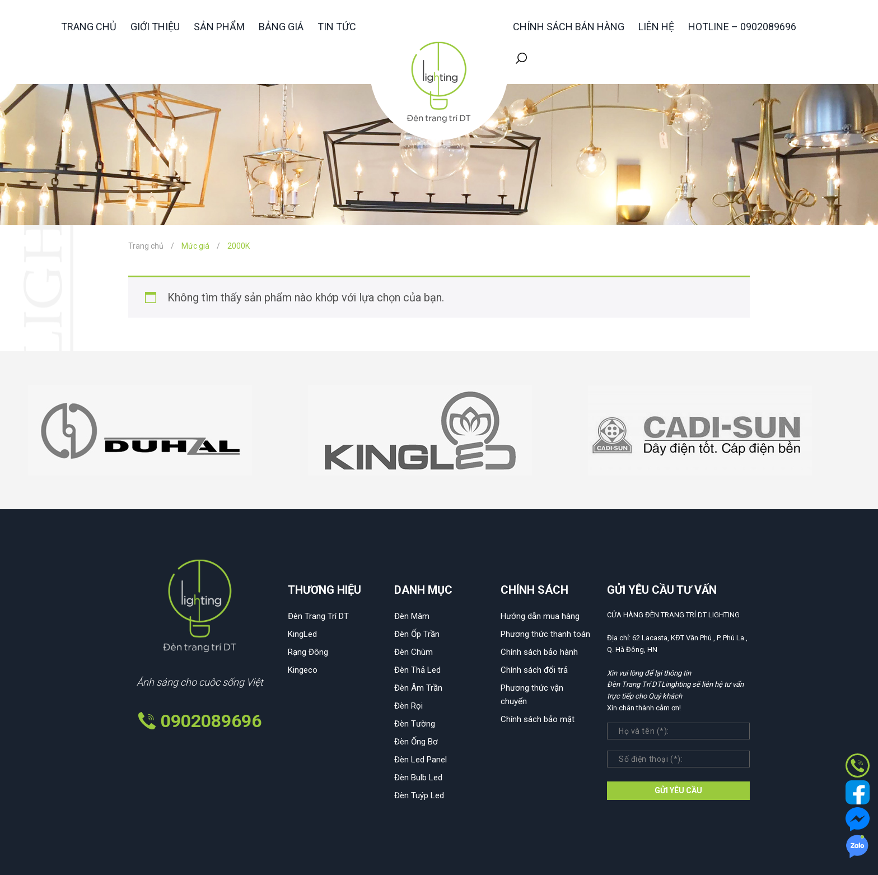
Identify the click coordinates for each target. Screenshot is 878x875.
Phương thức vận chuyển (532, 694)
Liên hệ (656, 26)
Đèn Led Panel (420, 760)
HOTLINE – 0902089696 (742, 26)
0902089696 (211, 721)
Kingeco (302, 670)
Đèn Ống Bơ (416, 742)
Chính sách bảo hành (539, 652)
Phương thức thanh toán (545, 634)
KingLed (302, 634)
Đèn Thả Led (417, 670)
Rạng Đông (308, 652)
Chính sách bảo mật (538, 719)
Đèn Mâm (411, 616)
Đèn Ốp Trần (417, 634)
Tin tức (336, 26)
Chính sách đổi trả (534, 670)
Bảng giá (281, 26)
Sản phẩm (219, 26)
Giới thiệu (155, 26)
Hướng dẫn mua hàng (540, 616)
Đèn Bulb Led (418, 777)
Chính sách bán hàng (568, 26)
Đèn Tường (414, 724)
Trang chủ (88, 26)
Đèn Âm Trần (418, 688)
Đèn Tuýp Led (419, 795)
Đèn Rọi (408, 706)
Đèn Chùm (413, 652)
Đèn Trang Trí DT (318, 616)
